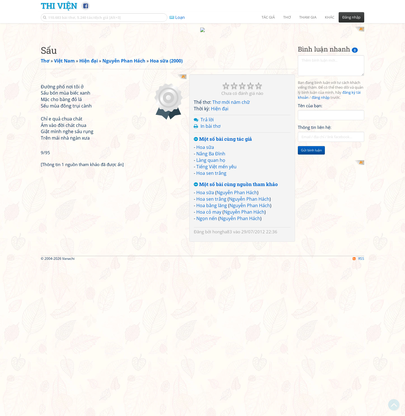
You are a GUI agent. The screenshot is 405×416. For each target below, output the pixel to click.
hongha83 (222, 226)
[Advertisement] (331, 183)
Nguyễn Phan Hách (237, 187)
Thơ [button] (287, 17)
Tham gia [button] (307, 17)
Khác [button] (329, 17)
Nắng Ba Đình (210, 149)
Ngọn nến (206, 213)
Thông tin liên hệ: (314, 122)
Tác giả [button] (268, 17)
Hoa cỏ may (208, 206)
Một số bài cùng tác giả (223, 134)
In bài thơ (210, 121)
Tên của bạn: (310, 100)
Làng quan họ (210, 155)
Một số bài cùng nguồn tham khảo (236, 179)
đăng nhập (321, 92)
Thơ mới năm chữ (231, 97)
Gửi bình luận (311, 145)
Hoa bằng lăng (211, 200)
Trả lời (207, 114)
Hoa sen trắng (211, 168)
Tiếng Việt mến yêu (216, 161)
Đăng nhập (351, 17)
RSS (358, 332)
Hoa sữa (205, 142)
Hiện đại (219, 103)
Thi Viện (59, 5)
